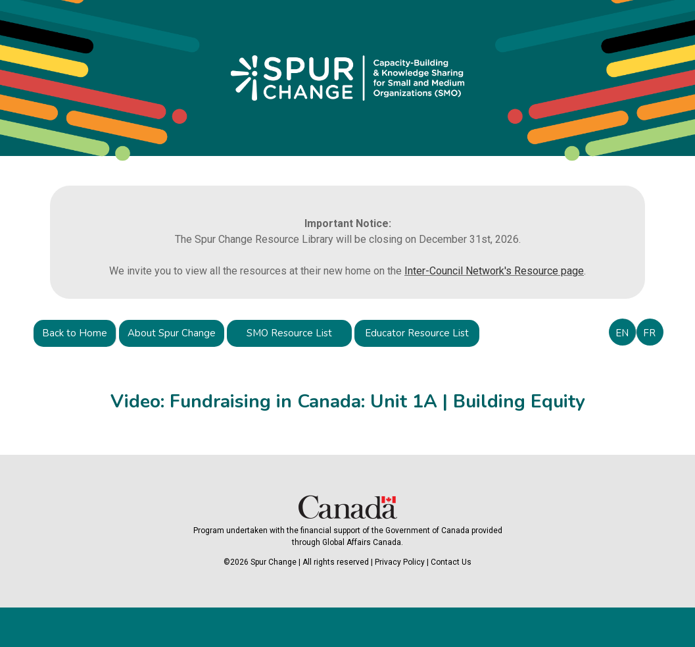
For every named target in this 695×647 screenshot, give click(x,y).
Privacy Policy (400, 562)
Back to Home (74, 333)
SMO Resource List (289, 333)
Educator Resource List (417, 333)
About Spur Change (172, 333)
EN (622, 333)
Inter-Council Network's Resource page (494, 271)
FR (649, 333)
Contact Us (451, 562)
